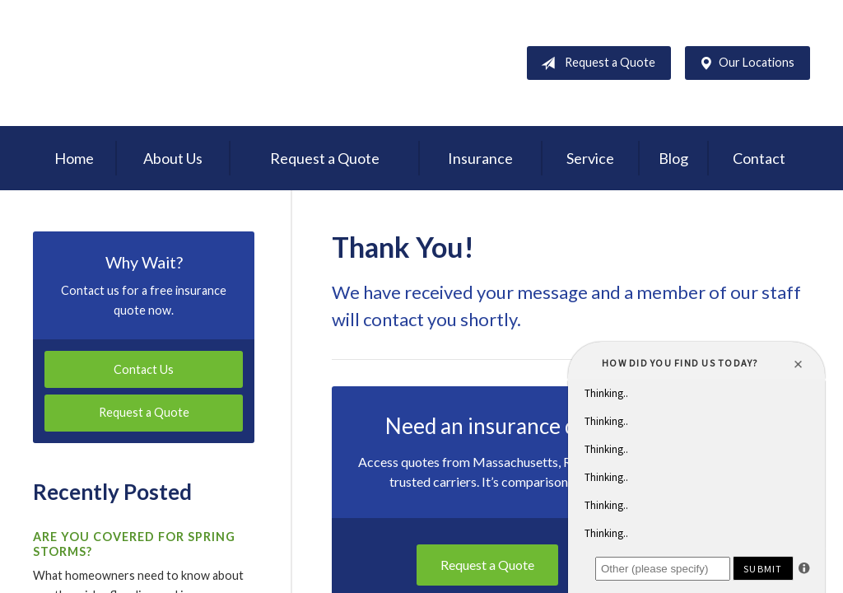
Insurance (480, 158)
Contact (759, 158)
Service (590, 158)
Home (74, 158)
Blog (673, 158)
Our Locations (743, 63)
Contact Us (144, 369)
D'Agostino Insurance (136, 63)
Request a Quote (594, 63)
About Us (173, 158)
